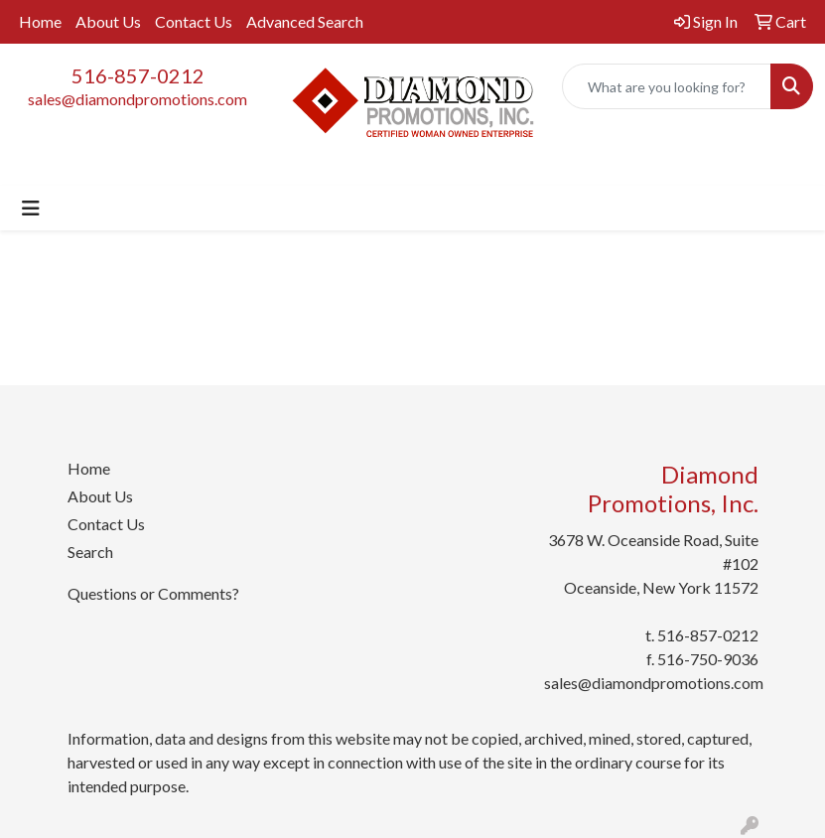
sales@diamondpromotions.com (137, 98)
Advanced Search (304, 21)
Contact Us (193, 21)
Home (40, 21)
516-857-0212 (138, 75)
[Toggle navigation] (31, 208)
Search (90, 551)
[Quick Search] (666, 86)
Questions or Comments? (153, 593)
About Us (108, 21)
